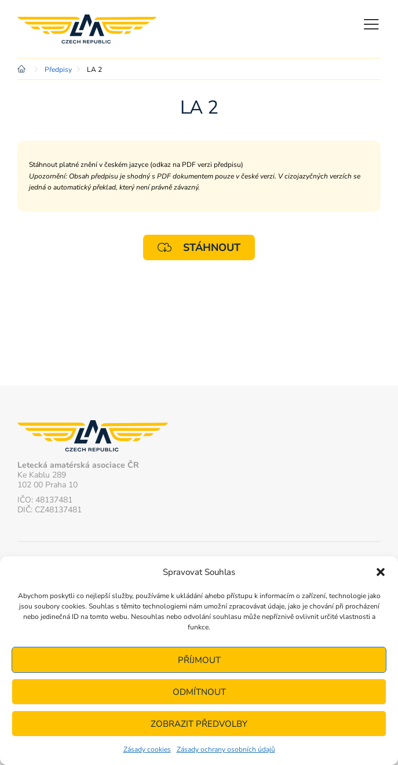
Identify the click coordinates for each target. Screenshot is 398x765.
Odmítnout (199, 692)
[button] (380, 572)
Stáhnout (199, 247)
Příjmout (199, 660)
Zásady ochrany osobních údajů (226, 749)
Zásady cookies (147, 749)
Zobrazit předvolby (199, 724)
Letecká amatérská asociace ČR (86, 28)
